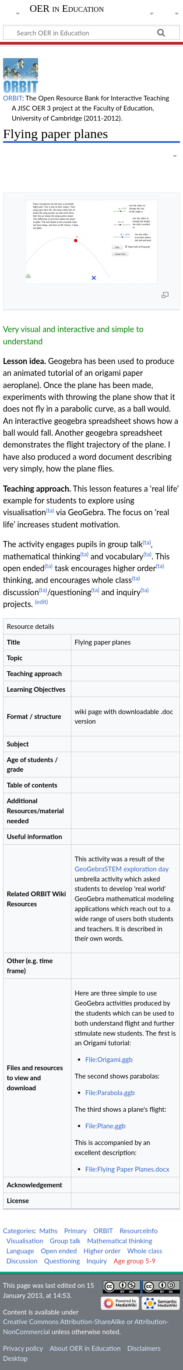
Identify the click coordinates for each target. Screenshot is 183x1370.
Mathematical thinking (119, 1241)
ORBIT (12, 98)
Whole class (144, 1251)
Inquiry (97, 1261)
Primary (75, 1231)
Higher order (102, 1251)
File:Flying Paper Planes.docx (127, 1169)
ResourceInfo (139, 1231)
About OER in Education (84, 1348)
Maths (48, 1231)
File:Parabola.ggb (110, 1092)
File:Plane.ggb (105, 1126)
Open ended (59, 1251)
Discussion (21, 1261)
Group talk (65, 1241)
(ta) (50, 510)
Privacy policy (23, 1348)
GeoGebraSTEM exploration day (121, 869)
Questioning (62, 1261)
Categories (18, 1231)
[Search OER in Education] (91, 32)
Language (20, 1251)
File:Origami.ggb (109, 1059)
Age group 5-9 (134, 1261)
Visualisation (24, 1241)
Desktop (15, 1358)
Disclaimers (144, 1348)
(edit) (41, 601)
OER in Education (67, 9)
